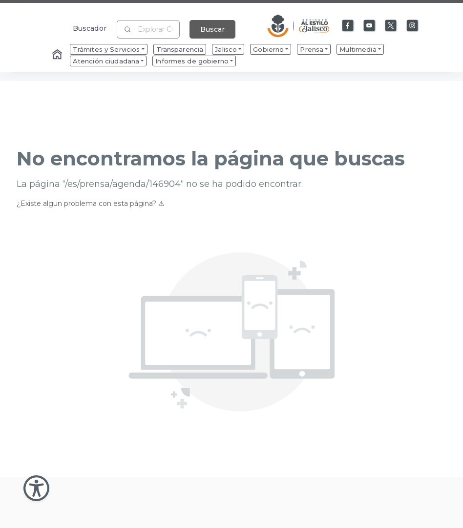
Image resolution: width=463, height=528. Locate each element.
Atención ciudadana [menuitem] (106, 61)
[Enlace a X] (391, 26)
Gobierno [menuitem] (268, 49)
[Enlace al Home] (58, 55)
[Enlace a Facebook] (348, 26)
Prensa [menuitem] (311, 49)
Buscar (212, 29)
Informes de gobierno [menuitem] (192, 61)
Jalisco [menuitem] (226, 49)
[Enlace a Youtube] (369, 26)
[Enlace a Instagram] (412, 26)
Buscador (89, 28)
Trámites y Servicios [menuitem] (106, 49)
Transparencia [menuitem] (180, 49)
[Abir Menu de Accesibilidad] (36, 488)
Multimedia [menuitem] (357, 49)
